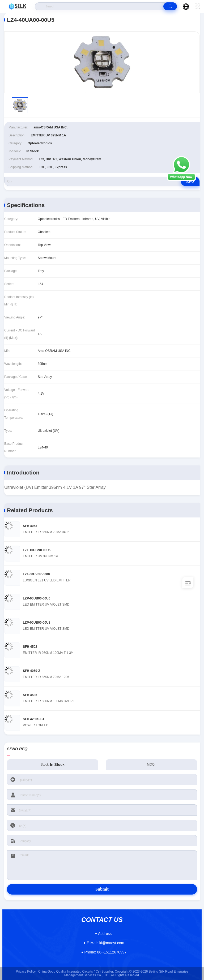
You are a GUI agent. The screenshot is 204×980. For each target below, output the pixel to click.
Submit (102, 889)
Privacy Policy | (26, 971)
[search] (170, 6)
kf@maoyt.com (105, 943)
